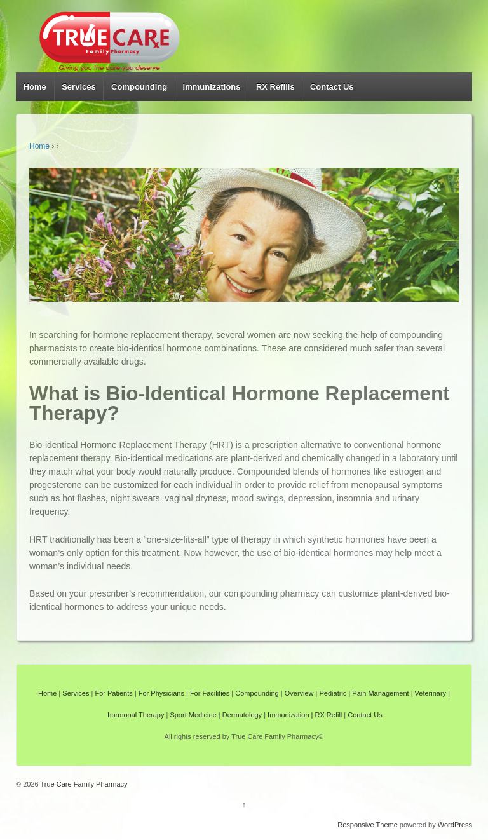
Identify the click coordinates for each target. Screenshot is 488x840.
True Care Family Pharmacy (83, 784)
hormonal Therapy (135, 715)
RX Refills (275, 86)
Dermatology (242, 715)
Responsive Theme (367, 825)
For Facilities (209, 693)
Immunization (288, 715)
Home (35, 86)
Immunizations (212, 86)
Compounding (139, 86)
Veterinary (431, 693)
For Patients (113, 693)
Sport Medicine (193, 715)
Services (79, 86)
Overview (299, 693)
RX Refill (328, 715)
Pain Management (380, 693)
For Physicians (161, 693)
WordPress (455, 825)
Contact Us (332, 86)
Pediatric (333, 693)
